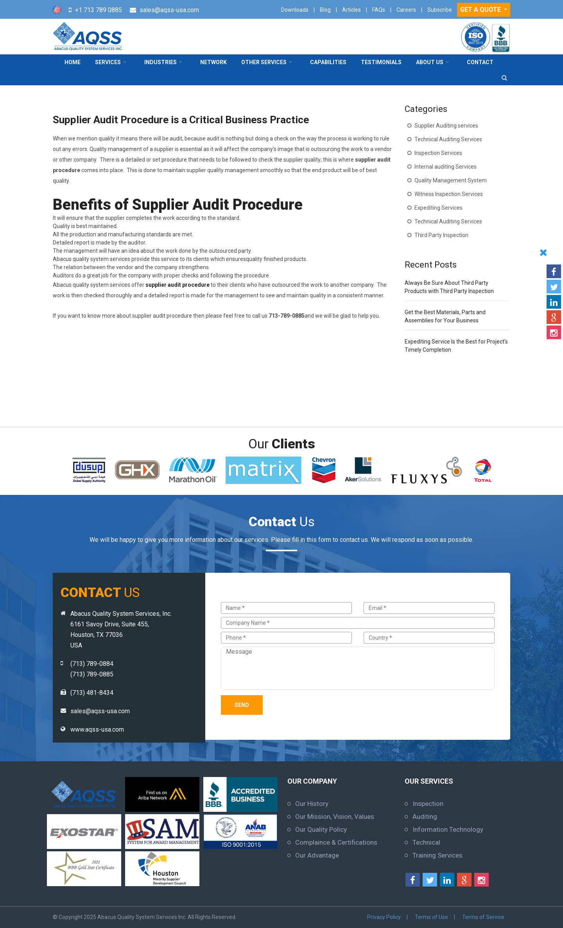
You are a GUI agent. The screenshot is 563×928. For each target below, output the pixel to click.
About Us (429, 62)
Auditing (424, 816)
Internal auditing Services (445, 167)
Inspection (427, 804)
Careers (406, 10)
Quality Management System (450, 180)
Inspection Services (438, 153)
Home (73, 62)
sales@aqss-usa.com (169, 10)
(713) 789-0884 (91, 663)
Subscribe (439, 10)
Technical (426, 842)
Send (242, 705)
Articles (351, 10)
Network (213, 62)
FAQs (378, 10)
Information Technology (447, 829)
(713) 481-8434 (91, 692)
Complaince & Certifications (336, 842)
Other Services (264, 62)
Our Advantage (317, 855)
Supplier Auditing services (446, 125)
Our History (311, 804)
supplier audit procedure (177, 285)
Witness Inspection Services (448, 194)
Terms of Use (431, 917)
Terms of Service (483, 917)
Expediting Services (438, 208)
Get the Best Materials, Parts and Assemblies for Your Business (445, 316)
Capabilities (328, 62)
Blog (325, 10)
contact (480, 62)
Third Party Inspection (441, 235)
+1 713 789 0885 (98, 10)
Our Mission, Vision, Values (334, 816)
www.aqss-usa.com (97, 729)
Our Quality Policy (321, 829)
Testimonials (381, 62)
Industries (160, 62)
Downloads (294, 10)
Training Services (437, 855)
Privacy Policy (384, 917)
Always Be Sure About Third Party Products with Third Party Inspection (449, 287)
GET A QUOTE (481, 9)
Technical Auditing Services (448, 139)
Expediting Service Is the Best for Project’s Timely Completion (456, 345)
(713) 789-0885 (91, 674)
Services (108, 62)
